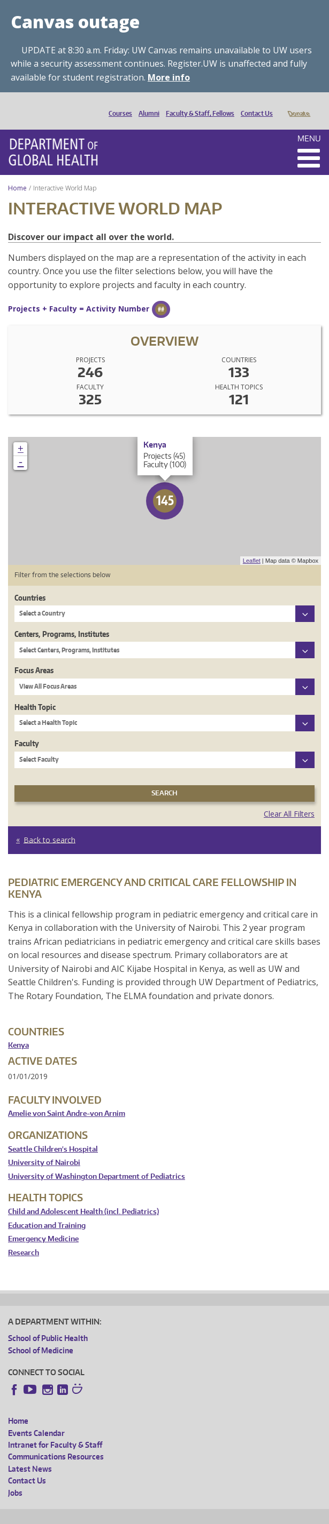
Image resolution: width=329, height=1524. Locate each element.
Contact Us (254, 104)
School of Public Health (48, 1323)
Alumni (146, 104)
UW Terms (193, 1514)
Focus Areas (33, 655)
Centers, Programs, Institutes (61, 619)
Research (23, 1238)
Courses (117, 104)
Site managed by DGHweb (256, 1514)
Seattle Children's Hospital (53, 1134)
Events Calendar (36, 1418)
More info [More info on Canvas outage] (169, 77)
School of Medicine (40, 1335)
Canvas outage (75, 21)
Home (17, 173)
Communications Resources (56, 1441)
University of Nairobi (44, 1148)
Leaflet (252, 545)
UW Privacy (150, 1514)
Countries (29, 582)
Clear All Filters (289, 799)
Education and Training (47, 1211)
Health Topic (35, 692)
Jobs (15, 1477)
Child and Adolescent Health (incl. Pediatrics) (83, 1197)
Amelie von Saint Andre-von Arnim (66, 1099)
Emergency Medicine (43, 1224)
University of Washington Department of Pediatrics (96, 1162)
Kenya (18, 1030)
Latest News (30, 1453)
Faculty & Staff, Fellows (197, 104)
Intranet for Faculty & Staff (55, 1429)
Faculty (26, 728)
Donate (298, 104)
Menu (309, 123)
